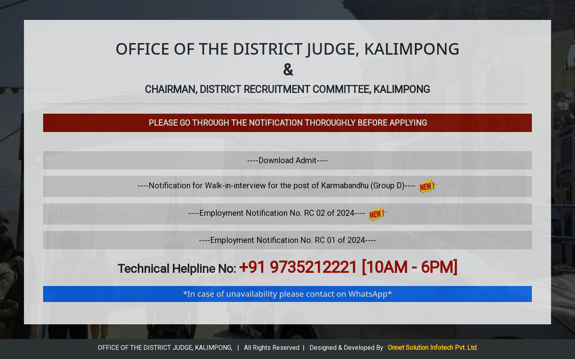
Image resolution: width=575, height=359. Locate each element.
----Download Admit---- (287, 160)
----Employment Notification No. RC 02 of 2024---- (287, 213)
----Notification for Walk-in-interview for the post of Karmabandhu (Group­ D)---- (287, 185)
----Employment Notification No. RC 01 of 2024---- (287, 240)
